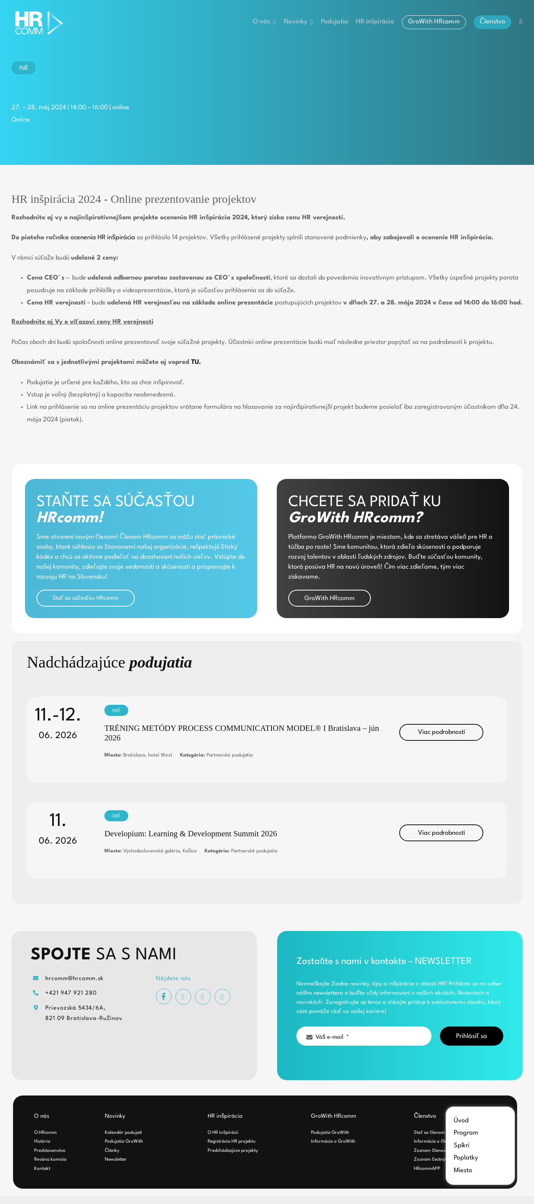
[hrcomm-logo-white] (40, 13)
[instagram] (183, 997)
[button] (520, 22)
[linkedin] (222, 997)
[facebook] (164, 996)
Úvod (461, 1120)
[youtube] (203, 997)
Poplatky (466, 1158)
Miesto (463, 1170)
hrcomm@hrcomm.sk (74, 979)
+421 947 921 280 (71, 993)
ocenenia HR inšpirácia (103, 237)
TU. (196, 362)
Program (466, 1133)
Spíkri (462, 1145)
